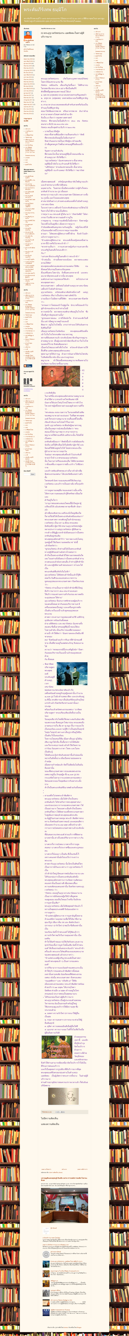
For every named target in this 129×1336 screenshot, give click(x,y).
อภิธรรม (27, 347)
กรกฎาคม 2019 (28, 70)
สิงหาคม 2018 (28, 81)
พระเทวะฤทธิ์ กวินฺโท (29, 280)
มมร (26, 160)
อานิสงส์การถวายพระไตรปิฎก (51, 1238)
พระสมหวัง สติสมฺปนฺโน (29, 240)
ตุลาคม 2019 (27, 63)
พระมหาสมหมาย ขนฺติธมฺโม (30, 184)
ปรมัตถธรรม (29, 333)
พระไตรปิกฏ (29, 145)
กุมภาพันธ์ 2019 (28, 75)
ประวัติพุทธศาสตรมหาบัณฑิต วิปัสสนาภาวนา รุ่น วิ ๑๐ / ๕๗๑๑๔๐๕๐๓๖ (30, 151)
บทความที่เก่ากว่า (82, 1169)
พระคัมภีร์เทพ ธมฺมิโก (45, 9)
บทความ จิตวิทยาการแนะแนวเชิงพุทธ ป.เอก (56, 1244)
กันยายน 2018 (28, 79)
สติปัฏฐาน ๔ (54, 1281)
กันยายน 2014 (28, 111)
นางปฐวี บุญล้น (29, 259)
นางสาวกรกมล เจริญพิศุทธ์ (29, 262)
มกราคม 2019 (28, 77)
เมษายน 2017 (28, 106)
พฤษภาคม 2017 (28, 104)
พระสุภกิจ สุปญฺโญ (28, 229)
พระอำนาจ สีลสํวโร (29, 252)
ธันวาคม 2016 (28, 109)
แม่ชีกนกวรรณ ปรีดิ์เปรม (29, 284)
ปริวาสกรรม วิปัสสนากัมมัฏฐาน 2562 (61, 1300)
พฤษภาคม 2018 (28, 84)
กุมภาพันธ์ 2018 (28, 88)
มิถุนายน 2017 (28, 102)
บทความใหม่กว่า (46, 1169)
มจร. (26, 162)
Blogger (79, 1327)
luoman (66, 1327)
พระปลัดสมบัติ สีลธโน (29, 192)
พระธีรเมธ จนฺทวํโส (28, 256)
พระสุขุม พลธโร (30, 273)
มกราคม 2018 (28, 91)
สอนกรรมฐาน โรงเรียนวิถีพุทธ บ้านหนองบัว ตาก (65, 1271)
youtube (27, 157)
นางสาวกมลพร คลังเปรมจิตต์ (29, 266)
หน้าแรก (64, 1169)
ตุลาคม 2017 (27, 93)
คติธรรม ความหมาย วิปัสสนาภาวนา (29, 141)
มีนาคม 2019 (27, 72)
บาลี (26, 349)
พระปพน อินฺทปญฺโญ (29, 236)
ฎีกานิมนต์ (54, 1228)
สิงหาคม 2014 (28, 113)
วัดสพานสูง (28, 137)
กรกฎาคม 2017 (28, 100)
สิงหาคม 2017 (28, 97)
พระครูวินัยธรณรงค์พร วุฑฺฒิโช (29, 205)
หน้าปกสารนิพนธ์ (56, 1251)
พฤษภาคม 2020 (28, 59)
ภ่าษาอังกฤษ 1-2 (30, 331)
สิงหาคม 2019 (28, 68)
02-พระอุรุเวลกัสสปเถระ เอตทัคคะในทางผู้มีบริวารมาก (66, 1261)
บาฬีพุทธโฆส (29, 135)
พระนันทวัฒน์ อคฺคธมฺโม (29, 270)
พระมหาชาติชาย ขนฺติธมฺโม (29, 233)
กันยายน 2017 (28, 95)
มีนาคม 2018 (27, 86)
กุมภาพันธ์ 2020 (28, 61)
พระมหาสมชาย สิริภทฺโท (29, 188)
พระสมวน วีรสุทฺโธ (28, 244)
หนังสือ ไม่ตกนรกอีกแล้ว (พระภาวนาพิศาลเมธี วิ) (30, 358)
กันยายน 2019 (28, 66)
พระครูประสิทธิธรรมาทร (29, 209)
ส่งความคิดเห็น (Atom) (55, 1172)
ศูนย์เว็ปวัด (28, 164)
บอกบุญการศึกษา (56, 1290)
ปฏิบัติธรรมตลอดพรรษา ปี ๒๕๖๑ (60, 1310)
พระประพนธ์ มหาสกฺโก (29, 196)
